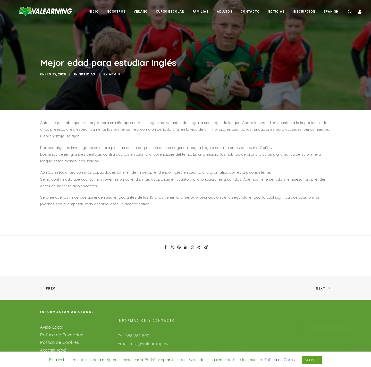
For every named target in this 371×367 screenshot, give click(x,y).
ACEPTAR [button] (312, 360)
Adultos (224, 11)
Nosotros (116, 11)
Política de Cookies (55, 333)
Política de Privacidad (57, 325)
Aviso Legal (47, 318)
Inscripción (304, 11)
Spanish (331, 11)
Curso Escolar (170, 11)
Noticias (276, 11)
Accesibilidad (49, 341)
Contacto (250, 11)
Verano (141, 11)
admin (114, 70)
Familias (200, 11)
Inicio (93, 11)
